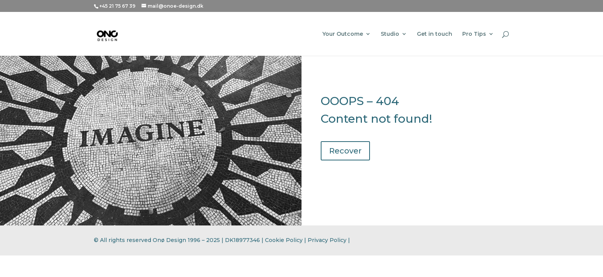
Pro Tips (474, 34)
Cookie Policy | (286, 240)
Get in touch (434, 34)
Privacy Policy (327, 240)
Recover (345, 150)
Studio (390, 34)
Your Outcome (342, 34)
